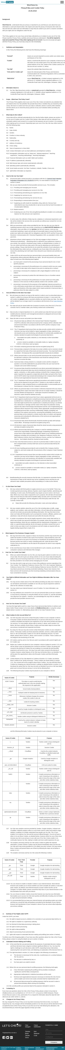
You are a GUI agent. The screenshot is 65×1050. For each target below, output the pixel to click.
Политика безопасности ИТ (40, 1048)
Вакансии (36, 1033)
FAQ (63, 1047)
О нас (35, 1035)
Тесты (27, 1037)
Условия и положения (18, 1048)
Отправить (54, 1042)
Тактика (27, 1035)
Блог (35, 1031)
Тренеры (27, 1031)
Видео (27, 1033)
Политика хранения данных (29, 1048)
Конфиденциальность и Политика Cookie (51, 1048)
